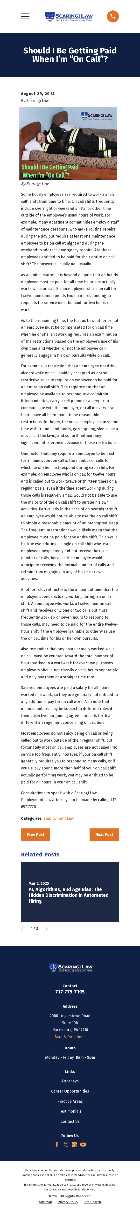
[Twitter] (65, 1144)
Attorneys (70, 1081)
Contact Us (70, 1121)
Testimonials (70, 1111)
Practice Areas (70, 1101)
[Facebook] (57, 1144)
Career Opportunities (70, 1091)
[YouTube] (83, 1144)
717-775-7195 (70, 992)
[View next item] (45, 929)
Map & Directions (70, 1037)
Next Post (104, 834)
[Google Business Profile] (74, 1144)
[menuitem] (45, 1202)
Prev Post (35, 834)
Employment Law (58, 818)
